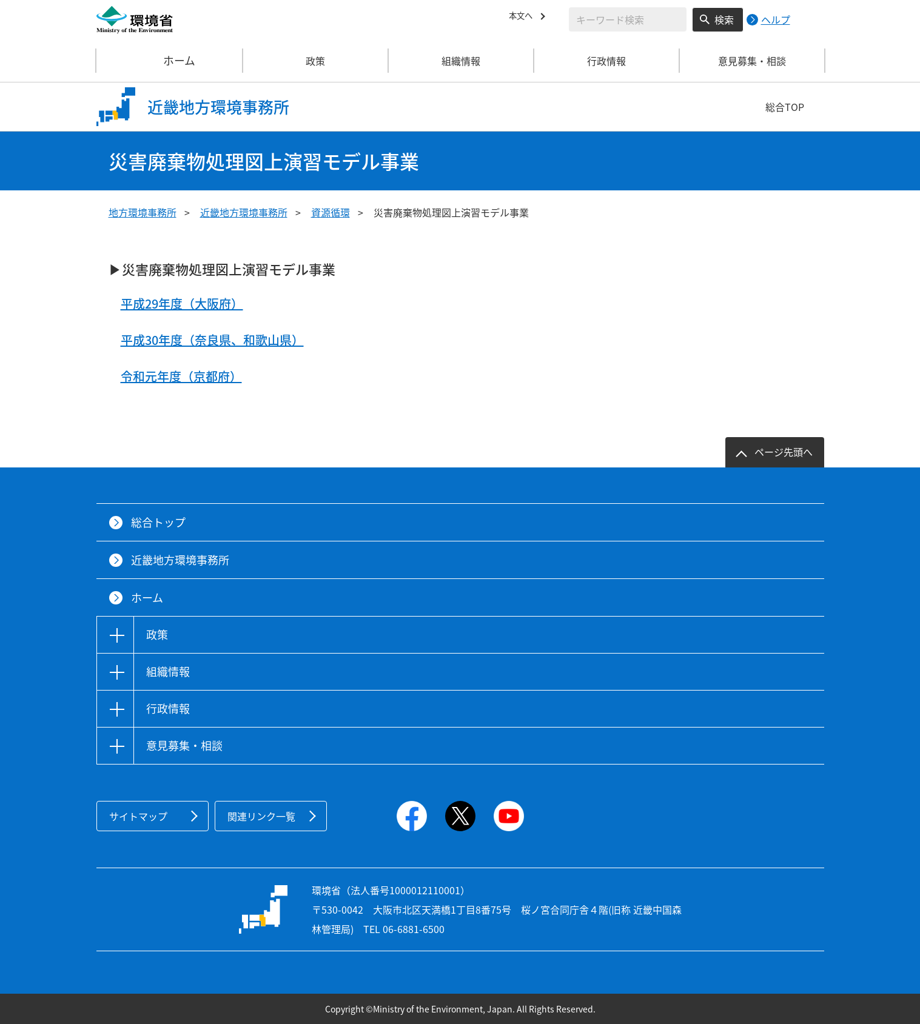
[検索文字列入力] (628, 19)
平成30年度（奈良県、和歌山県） (212, 340)
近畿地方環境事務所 (243, 212)
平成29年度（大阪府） (182, 303)
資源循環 (330, 212)
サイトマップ (138, 816)
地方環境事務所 (142, 212)
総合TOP (784, 106)
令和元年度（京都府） (181, 376)
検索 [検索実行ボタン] (724, 19)
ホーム (169, 60)
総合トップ (158, 522)
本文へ (523, 17)
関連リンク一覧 (261, 816)
